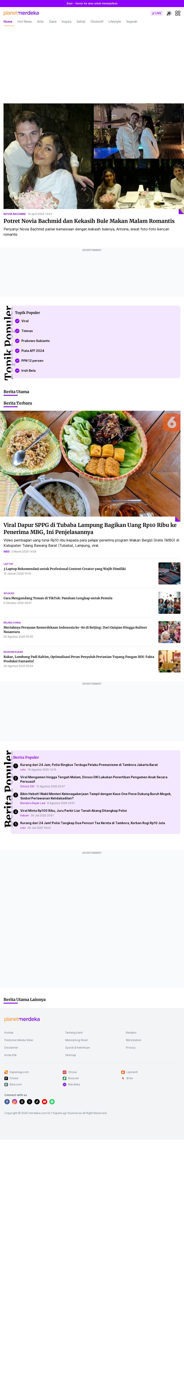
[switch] (157, 13)
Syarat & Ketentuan (77, 1047)
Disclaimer (11, 1047)
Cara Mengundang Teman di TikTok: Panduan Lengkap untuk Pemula (58, 598)
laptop (8, 564)
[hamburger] (177, 13)
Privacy (131, 1047)
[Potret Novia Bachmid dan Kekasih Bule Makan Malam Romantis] (94, 158)
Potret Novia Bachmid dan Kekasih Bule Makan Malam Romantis (89, 221)
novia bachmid (15, 214)
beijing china (12, 622)
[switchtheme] (169, 13)
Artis (40, 21)
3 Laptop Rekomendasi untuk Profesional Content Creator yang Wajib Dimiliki (65, 569)
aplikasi (9, 593)
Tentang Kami (74, 1032)
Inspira (66, 21)
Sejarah (131, 21)
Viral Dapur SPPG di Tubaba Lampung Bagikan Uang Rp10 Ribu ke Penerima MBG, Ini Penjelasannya (90, 529)
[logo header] (21, 13)
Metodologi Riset (76, 1040)
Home (8, 21)
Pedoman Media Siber (18, 1040)
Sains (53, 21)
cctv (23, 769)
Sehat (81, 21)
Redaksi (131, 1032)
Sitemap (70, 1055)
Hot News (25, 21)
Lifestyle (115, 21)
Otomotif (97, 21)
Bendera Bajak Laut (32, 803)
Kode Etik (10, 1055)
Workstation (133, 1040)
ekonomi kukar (13, 652)
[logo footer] (22, 1019)
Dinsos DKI (27, 786)
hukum (24, 815)
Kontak (8, 1032)
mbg (7, 551)
